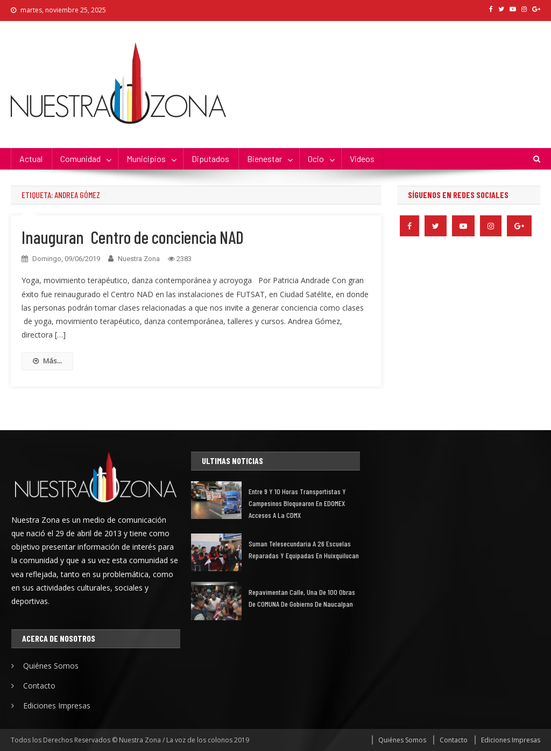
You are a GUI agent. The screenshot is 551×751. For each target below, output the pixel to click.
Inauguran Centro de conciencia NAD (133, 237)
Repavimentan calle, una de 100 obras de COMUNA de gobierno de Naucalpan (302, 597)
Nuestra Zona (139, 259)
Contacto (39, 685)
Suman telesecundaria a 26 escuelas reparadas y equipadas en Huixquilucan (304, 549)
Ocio (316, 158)
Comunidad (80, 158)
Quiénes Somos (51, 666)
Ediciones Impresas (56, 705)
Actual (31, 158)
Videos (362, 158)
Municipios (146, 158)
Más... (47, 361)
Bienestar (264, 158)
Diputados (210, 158)
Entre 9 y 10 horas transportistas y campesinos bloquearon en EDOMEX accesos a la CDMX (297, 503)
